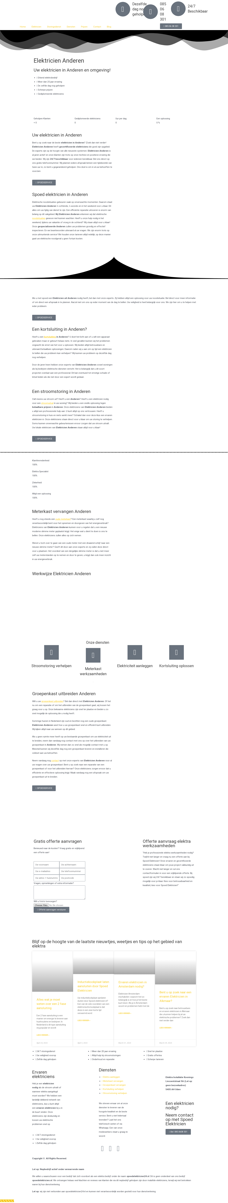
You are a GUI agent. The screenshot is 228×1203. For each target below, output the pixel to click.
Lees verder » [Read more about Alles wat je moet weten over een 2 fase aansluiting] (43, 1035)
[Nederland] (114, 822)
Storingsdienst (54, 26)
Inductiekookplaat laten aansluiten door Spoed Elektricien (93, 986)
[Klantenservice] (7, 1200)
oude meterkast (63, 519)
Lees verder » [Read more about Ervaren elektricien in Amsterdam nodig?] (124, 1013)
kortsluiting (50, 337)
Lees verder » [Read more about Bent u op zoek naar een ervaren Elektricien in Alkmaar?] (165, 1028)
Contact (97, 26)
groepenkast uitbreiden (52, 701)
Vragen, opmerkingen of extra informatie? (54, 883)
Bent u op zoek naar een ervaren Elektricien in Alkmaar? (175, 997)
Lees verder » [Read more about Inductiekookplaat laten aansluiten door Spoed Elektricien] (84, 1020)
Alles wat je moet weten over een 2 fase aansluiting (51, 1004)
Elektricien (36, 26)
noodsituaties (38, 218)
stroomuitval (47, 403)
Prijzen (84, 26)
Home (23, 26)
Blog (109, 26)
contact (55, 760)
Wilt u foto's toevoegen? (45, 901)
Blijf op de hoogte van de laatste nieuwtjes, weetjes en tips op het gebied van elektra (107, 943)
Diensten (71, 26)
